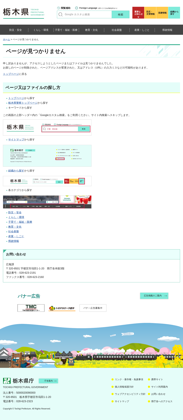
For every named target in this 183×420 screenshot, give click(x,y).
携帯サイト (157, 379)
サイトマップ (16, 139)
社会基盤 (13, 231)
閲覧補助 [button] (65, 8)
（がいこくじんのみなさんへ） (98, 8)
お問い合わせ (158, 394)
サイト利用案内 (159, 387)
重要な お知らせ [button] (138, 12)
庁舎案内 (51, 380)
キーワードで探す (60, 14)
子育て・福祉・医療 (20, 221)
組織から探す (174, 12)
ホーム (6, 39)
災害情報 (150, 12)
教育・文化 (15, 226)
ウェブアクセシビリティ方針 (130, 394)
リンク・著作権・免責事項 (129, 379)
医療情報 (162, 13)
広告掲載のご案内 (152, 296)
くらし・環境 (16, 217)
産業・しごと (16, 236)
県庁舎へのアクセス (162, 401)
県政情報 (13, 241)
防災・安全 (15, 212)
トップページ (11, 74)
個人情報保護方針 (124, 387)
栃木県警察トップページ (22, 102)
